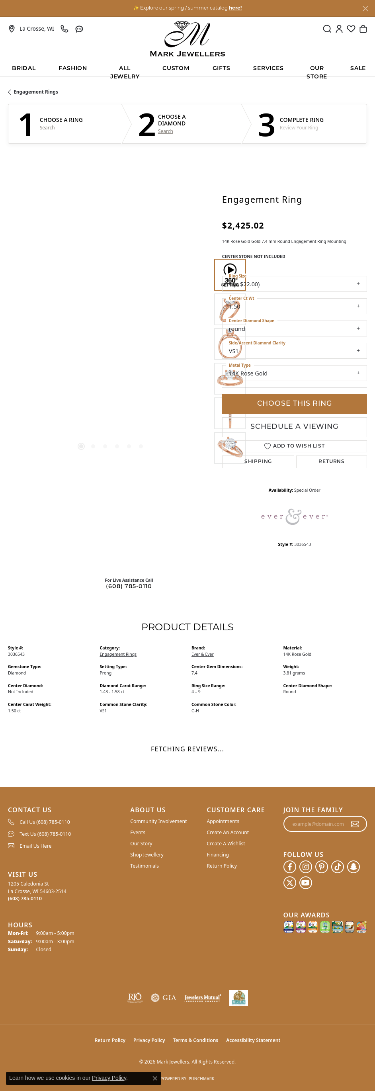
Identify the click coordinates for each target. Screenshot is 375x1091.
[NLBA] (238, 998)
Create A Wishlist (226, 843)
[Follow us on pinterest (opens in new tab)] (321, 866)
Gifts (221, 69)
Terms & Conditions (196, 1040)
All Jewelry (125, 71)
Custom (175, 69)
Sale (358, 69)
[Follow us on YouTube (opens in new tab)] (305, 882)
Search (47, 128)
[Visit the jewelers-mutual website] (202, 998)
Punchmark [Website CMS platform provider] (202, 1078)
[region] (111, 361)
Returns (331, 461)
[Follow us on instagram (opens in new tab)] (305, 866)
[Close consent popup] (154, 1078)
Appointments (223, 821)
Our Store (317, 71)
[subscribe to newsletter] (355, 824)
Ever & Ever (202, 654)
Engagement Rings (36, 91)
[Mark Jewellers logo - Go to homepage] (187, 39)
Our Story (141, 843)
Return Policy (222, 865)
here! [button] (235, 8)
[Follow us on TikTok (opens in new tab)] (337, 866)
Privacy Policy (149, 1040)
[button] (327, 29)
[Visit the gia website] (163, 998)
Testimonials (144, 865)
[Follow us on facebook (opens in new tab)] (289, 866)
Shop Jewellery (146, 854)
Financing (218, 854)
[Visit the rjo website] (135, 998)
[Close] (365, 9)
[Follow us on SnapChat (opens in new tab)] (353, 866)
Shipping (258, 461)
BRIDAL (24, 69)
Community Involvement (158, 821)
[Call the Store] (25, 898)
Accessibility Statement (253, 1040)
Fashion (73, 69)
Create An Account (228, 832)
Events (137, 832)
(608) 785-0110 (129, 587)
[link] (31, 29)
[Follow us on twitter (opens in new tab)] (289, 882)
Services (268, 69)
